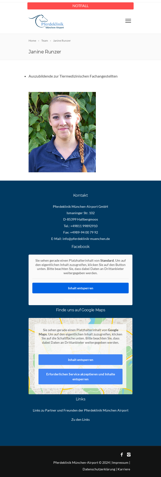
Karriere (124, 469)
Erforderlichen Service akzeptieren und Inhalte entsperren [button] (80, 376)
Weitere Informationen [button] (80, 299)
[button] (8, 468)
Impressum (120, 462)
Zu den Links (80, 419)
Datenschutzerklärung (99, 469)
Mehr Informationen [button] (81, 350)
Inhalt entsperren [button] (80, 288)
